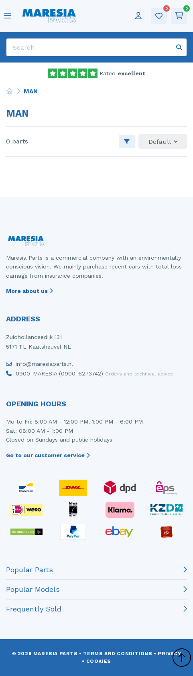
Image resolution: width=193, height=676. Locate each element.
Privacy (169, 653)
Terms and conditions (117, 653)
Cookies (98, 661)
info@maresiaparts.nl (39, 366)
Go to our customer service (48, 455)
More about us (29, 291)
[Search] (96, 47)
